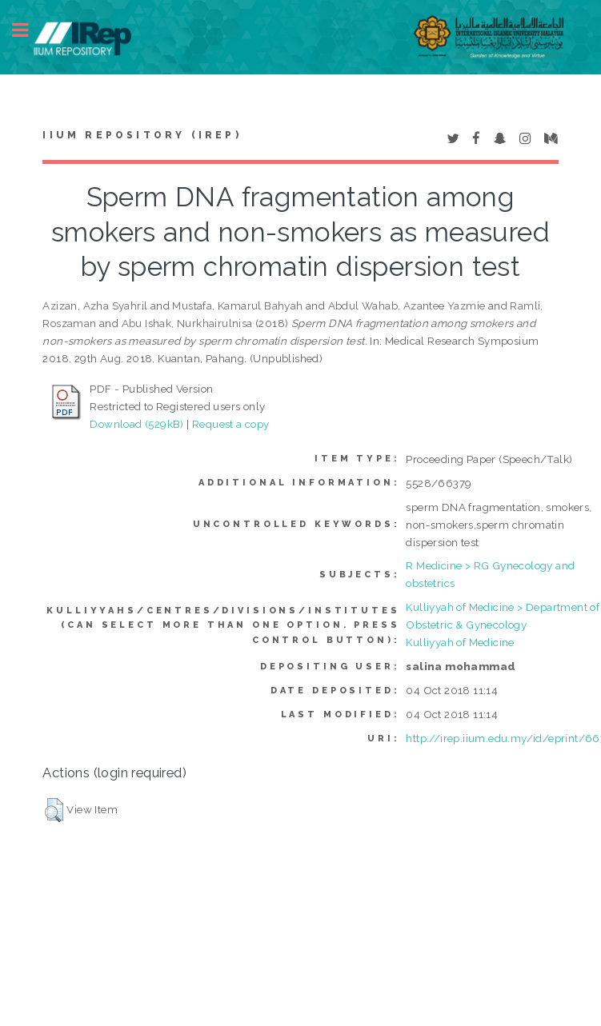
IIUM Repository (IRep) (141, 135)
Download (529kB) (136, 423)
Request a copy (231, 423)
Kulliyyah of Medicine (460, 642)
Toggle (29, 30)
